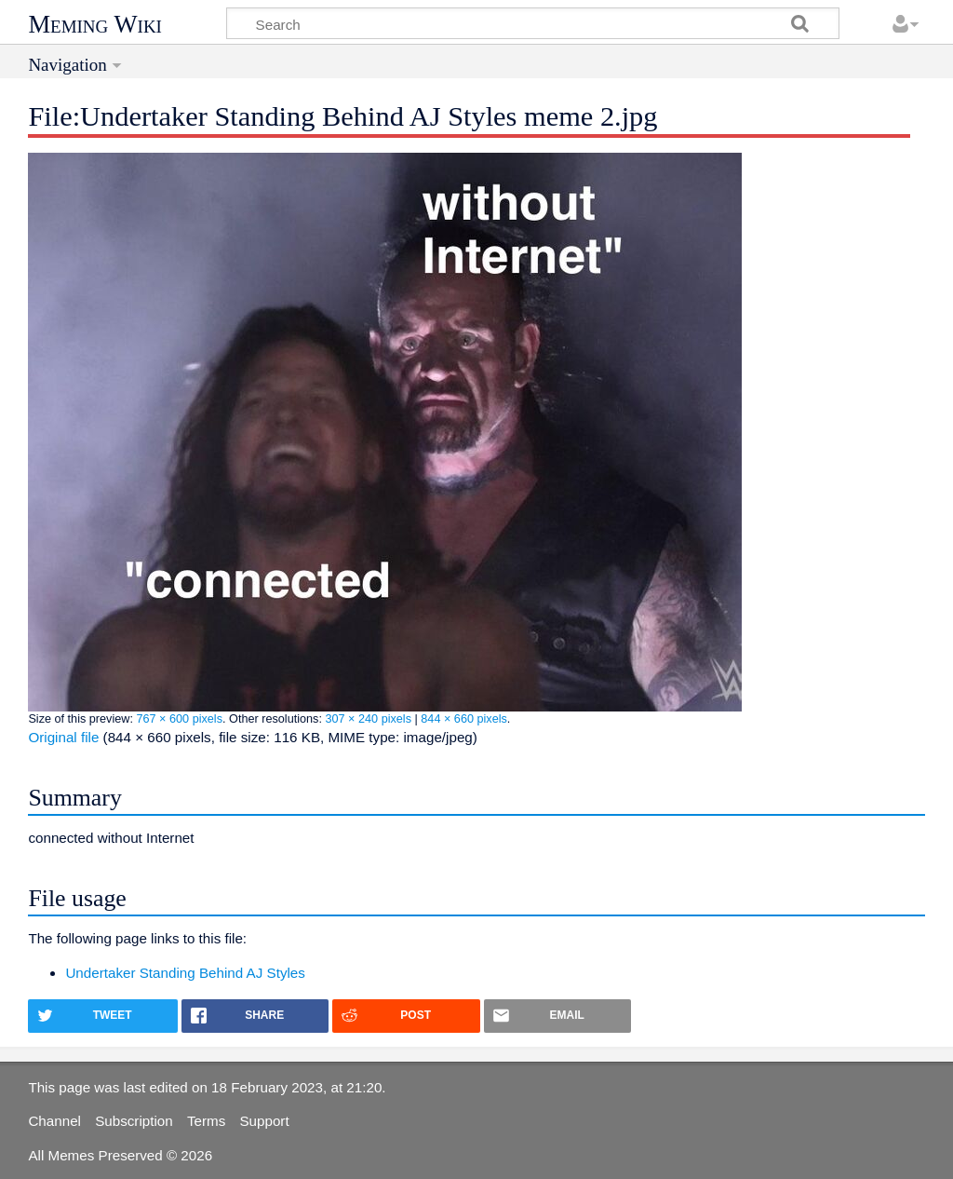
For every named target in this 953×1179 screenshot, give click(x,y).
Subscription (134, 1121)
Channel (54, 1121)
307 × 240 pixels (368, 718)
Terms (206, 1121)
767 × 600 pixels (179, 718)
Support (264, 1121)
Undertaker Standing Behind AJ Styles (185, 973)
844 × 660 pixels (464, 718)
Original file (63, 737)
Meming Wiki (95, 24)
